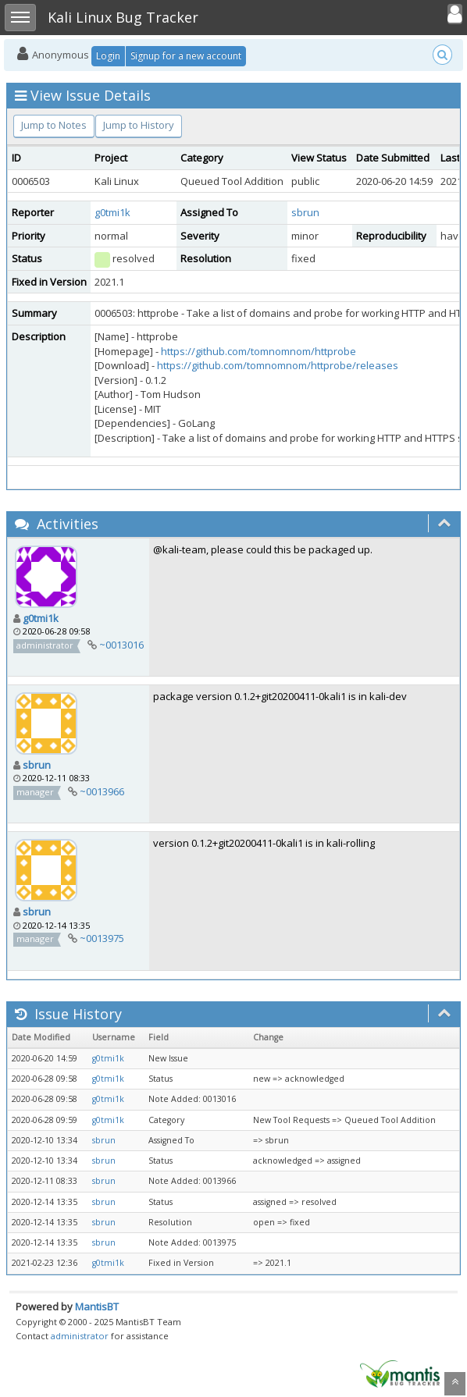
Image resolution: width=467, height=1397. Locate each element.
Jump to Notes (54, 125)
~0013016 (121, 645)
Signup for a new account (185, 55)
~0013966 (102, 791)
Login (108, 55)
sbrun (305, 212)
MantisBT (97, 1306)
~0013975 (102, 938)
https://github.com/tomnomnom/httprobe (258, 351)
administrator (80, 1336)
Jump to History (138, 125)
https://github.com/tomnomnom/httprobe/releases (277, 365)
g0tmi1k (112, 212)
